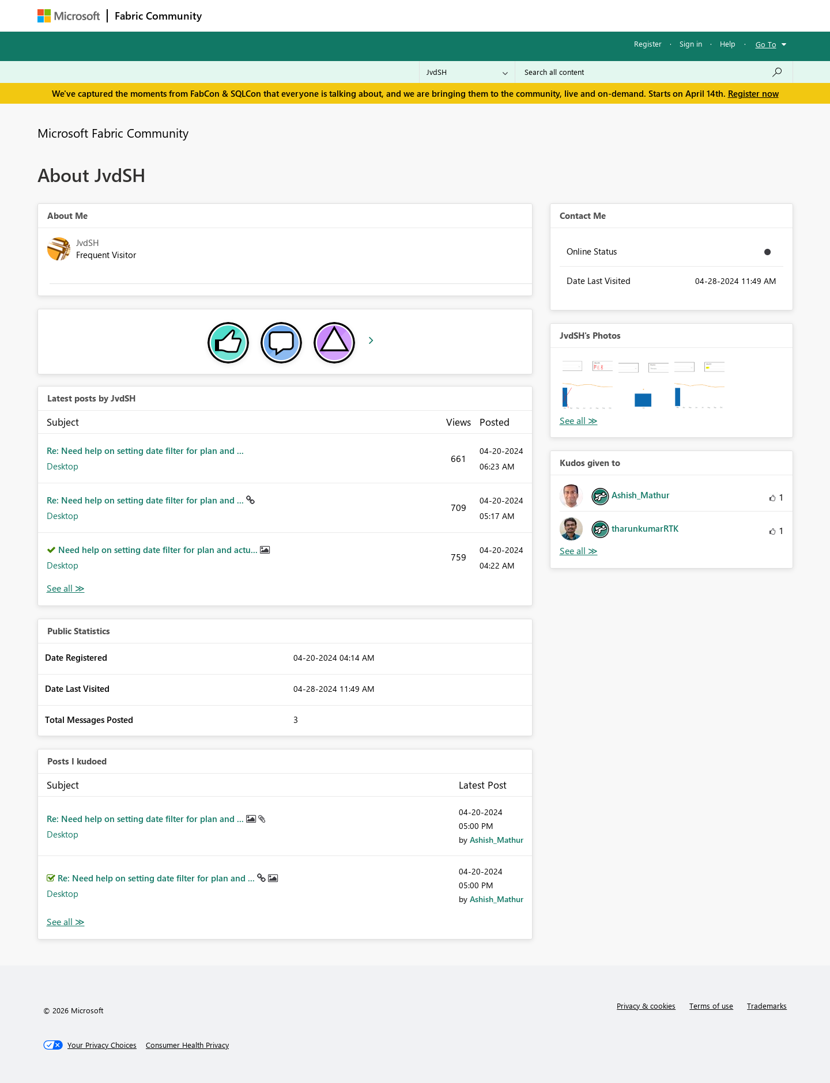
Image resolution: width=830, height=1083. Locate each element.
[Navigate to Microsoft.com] (68, 15)
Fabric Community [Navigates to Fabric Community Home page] (158, 15)
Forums (228, 15)
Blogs (429, 15)
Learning (473, 15)
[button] (588, 385)
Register (648, 43)
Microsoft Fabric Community (112, 132)
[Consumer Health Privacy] (187, 1045)
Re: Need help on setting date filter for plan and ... (145, 450)
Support (521, 15)
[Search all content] (654, 72)
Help (727, 43)
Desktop (62, 466)
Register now (753, 93)
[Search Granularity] (467, 72)
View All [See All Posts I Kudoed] (66, 922)
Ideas (326, 15)
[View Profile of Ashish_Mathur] (496, 839)
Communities (377, 15)
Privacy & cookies (646, 1005)
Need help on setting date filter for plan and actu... (159, 549)
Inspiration (278, 15)
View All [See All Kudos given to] (579, 551)
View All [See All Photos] (579, 420)
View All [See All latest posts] (66, 588)
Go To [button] (766, 44)
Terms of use (711, 1005)
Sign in (691, 43)
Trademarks (767, 1005)
